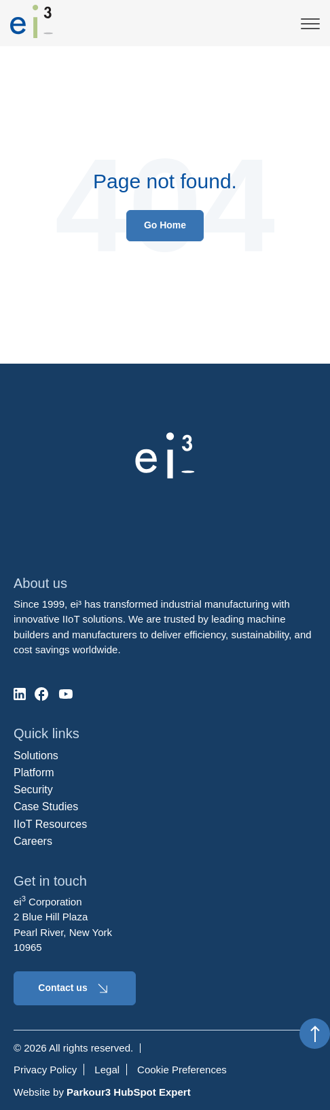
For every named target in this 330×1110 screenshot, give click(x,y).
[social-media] (20, 694)
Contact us (74, 988)
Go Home (165, 225)
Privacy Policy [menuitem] (45, 1069)
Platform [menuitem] (34, 772)
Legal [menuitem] (107, 1069)
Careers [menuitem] (33, 841)
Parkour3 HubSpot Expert (129, 1092)
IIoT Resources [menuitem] (50, 824)
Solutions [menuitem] (36, 755)
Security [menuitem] (33, 789)
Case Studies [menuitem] (46, 806)
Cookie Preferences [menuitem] (182, 1069)
